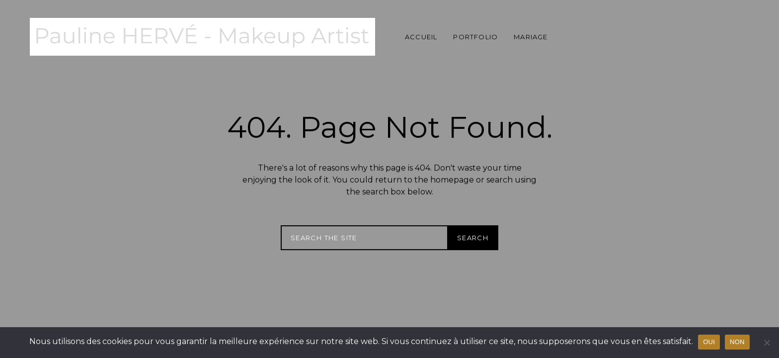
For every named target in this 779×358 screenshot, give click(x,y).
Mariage (530, 37)
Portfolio (475, 37)
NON (737, 342)
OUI (709, 342)
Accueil (421, 37)
